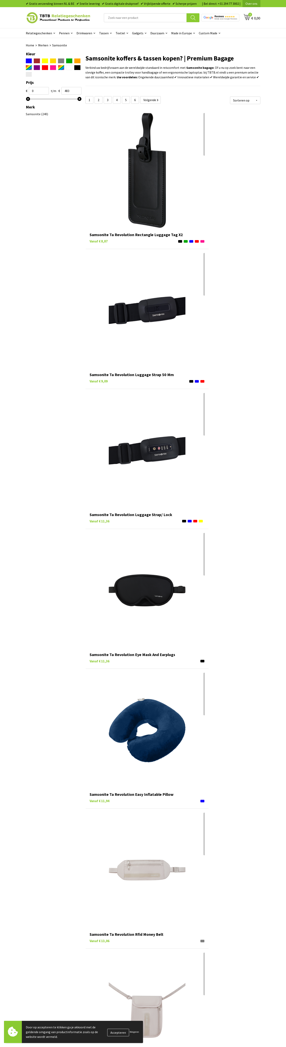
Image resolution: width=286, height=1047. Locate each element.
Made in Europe (181, 33)
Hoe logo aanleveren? (104, 967)
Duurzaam (157, 33)
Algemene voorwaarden (222, 973)
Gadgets (137, 33)
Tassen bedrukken (160, 943)
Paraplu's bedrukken (162, 973)
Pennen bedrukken (160, 937)
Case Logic (103, 872)
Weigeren (134, 1031)
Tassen (104, 33)
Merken (43, 45)
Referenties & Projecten (222, 955)
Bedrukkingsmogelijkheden (108, 955)
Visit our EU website (219, 979)
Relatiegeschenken (39, 33)
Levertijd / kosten (102, 943)
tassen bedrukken (162, 872)
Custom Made (208, 33)
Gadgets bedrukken (161, 955)
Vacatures (212, 943)
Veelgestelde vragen (103, 937)
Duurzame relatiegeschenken (168, 949)
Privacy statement (218, 961)
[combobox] (145, 17)
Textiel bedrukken (160, 967)
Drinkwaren (84, 33)
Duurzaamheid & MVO (104, 979)
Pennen (64, 33)
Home (30, 45)
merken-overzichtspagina (136, 905)
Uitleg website (100, 949)
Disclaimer (213, 967)
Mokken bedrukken (161, 961)
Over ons (251, 4)
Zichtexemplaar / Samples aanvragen (115, 973)
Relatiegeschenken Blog (222, 949)
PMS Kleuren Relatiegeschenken (112, 961)
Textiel (120, 33)
